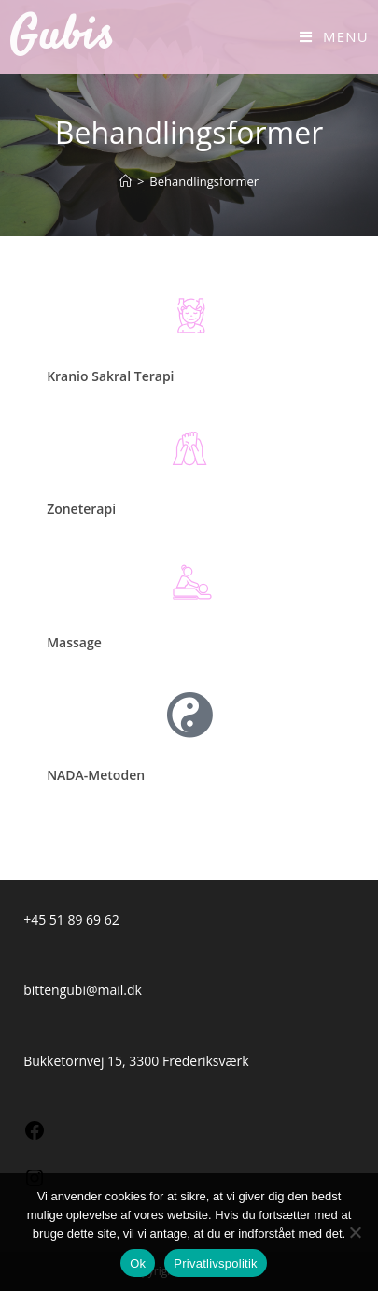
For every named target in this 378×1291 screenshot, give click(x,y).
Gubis (62, 37)
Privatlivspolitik (216, 1263)
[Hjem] (125, 181)
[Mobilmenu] (334, 36)
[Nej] (354, 1232)
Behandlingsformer (204, 181)
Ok (138, 1263)
